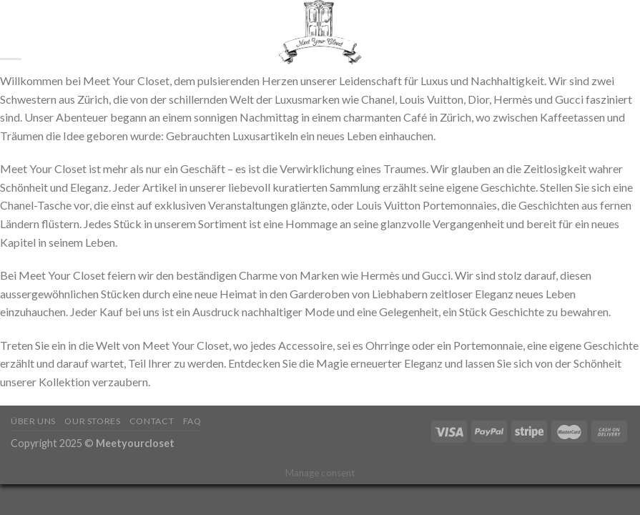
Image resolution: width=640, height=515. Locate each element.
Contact (151, 421)
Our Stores (92, 421)
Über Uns (33, 421)
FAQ (192, 421)
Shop (113, 32)
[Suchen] (16, 32)
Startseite (60, 32)
